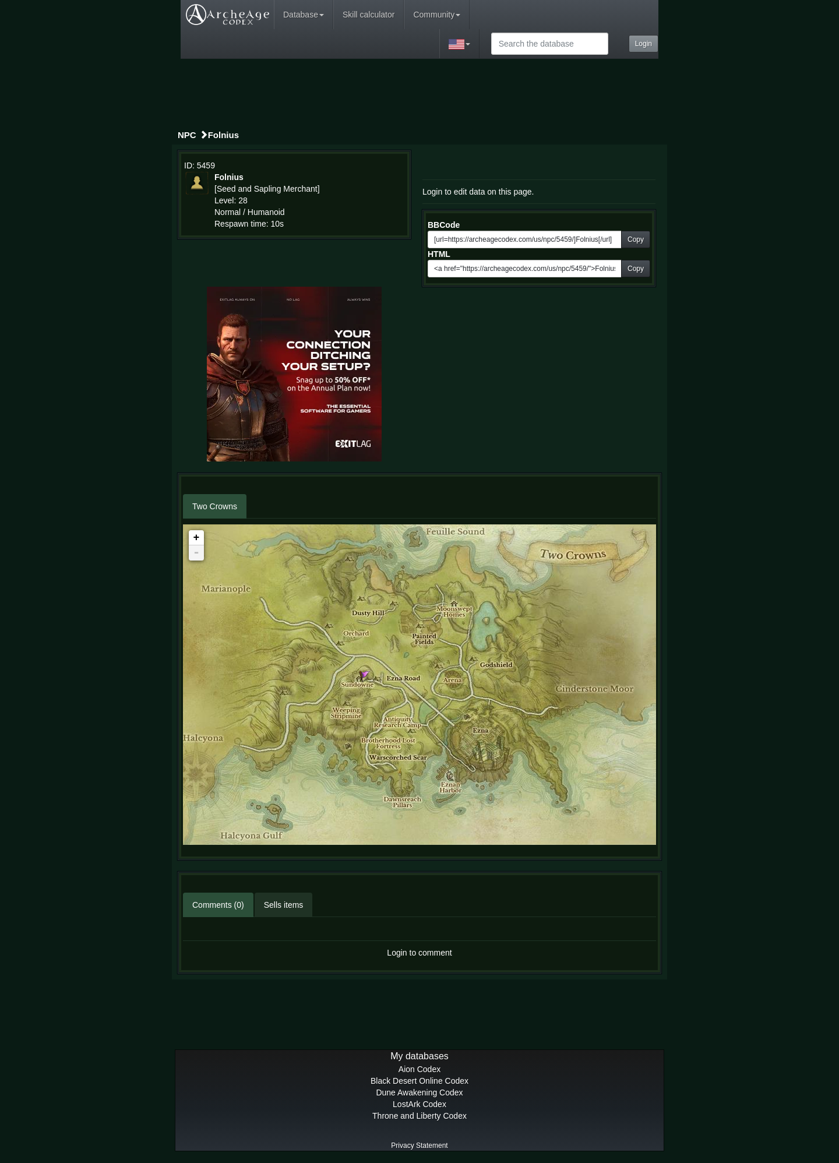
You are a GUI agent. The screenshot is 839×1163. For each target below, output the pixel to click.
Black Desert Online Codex (419, 1081)
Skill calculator (368, 14)
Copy (636, 239)
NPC (187, 135)
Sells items (284, 905)
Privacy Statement (419, 1145)
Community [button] (436, 14)
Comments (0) (218, 905)
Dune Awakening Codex (419, 1092)
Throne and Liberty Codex (419, 1115)
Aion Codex (419, 1069)
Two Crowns (214, 506)
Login (643, 44)
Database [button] (303, 14)
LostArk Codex (419, 1104)
